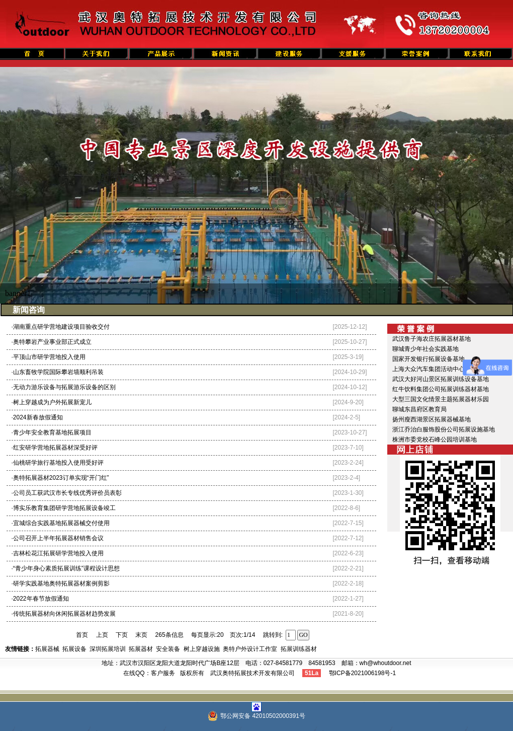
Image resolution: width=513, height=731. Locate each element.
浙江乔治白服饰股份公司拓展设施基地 (443, 429)
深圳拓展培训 (108, 648)
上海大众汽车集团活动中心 (428, 369)
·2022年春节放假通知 (40, 598)
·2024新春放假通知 (37, 417)
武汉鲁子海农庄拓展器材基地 (431, 338)
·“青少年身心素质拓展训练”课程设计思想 (66, 568)
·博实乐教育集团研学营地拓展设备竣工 (64, 507)
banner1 (18, 293)
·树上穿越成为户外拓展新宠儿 (52, 402)
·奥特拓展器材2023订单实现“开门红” (60, 477)
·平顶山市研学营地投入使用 (49, 356)
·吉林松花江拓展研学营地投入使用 (58, 553)
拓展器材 (141, 648)
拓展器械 (47, 648)
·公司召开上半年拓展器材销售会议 (58, 538)
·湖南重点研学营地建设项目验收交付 (61, 326)
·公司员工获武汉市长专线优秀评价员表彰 (67, 492)
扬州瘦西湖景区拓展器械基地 (431, 419)
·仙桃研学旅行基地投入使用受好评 (58, 462)
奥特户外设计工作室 (250, 648)
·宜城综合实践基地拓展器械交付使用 (61, 523)
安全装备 (168, 648)
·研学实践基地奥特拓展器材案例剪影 (61, 583)
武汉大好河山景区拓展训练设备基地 (440, 379)
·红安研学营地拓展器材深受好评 (55, 447)
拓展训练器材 (299, 648)
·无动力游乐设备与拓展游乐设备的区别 (64, 387)
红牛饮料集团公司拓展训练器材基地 (440, 389)
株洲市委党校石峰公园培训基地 (434, 439)
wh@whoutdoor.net (385, 663)
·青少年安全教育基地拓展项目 (52, 432)
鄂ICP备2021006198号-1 (362, 673)
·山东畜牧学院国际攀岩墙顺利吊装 (58, 372)
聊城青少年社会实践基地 (425, 348)
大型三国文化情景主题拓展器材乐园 (440, 399)
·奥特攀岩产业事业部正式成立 (52, 341)
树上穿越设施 (202, 648)
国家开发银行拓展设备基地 (428, 358)
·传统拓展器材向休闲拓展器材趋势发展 (64, 613)
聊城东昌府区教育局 (419, 409)
